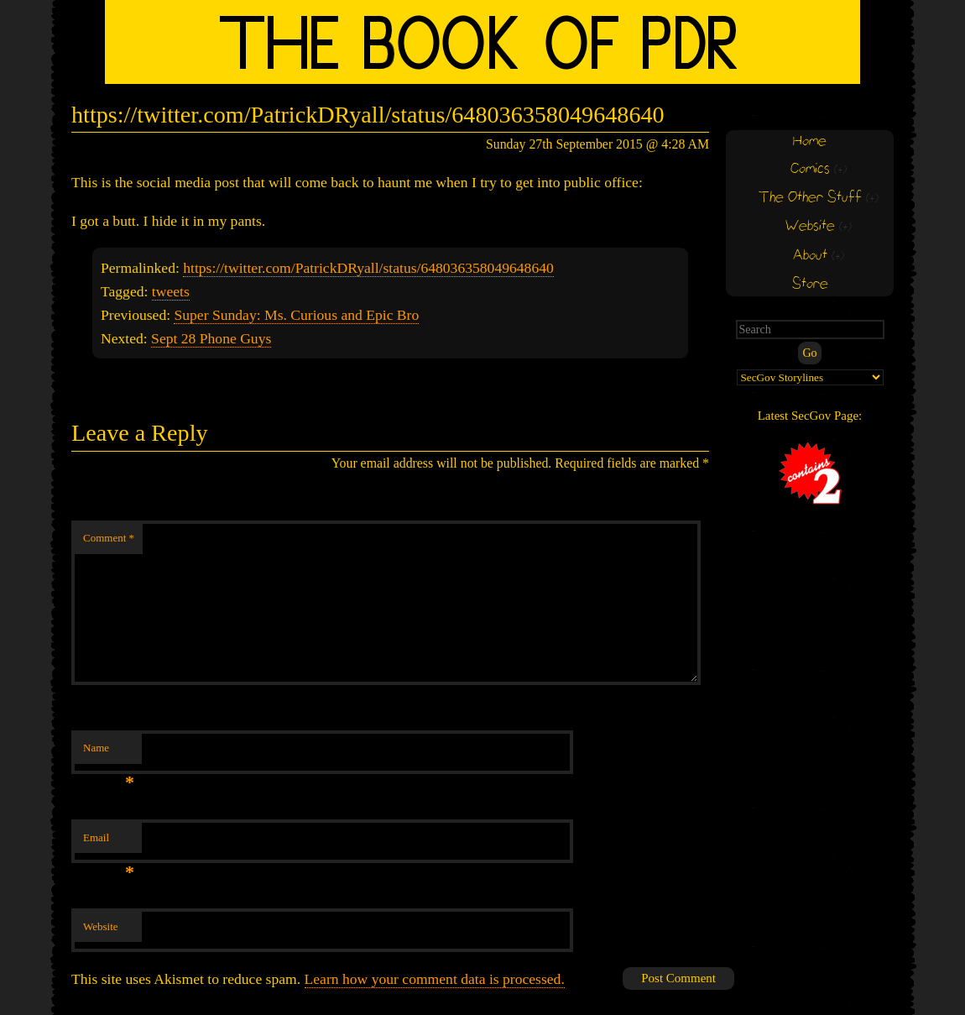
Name (108, 752)
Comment (108, 537)
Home (810, 141)
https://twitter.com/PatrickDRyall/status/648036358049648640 (368, 267)
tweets (171, 291)
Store (810, 284)
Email (108, 842)
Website (100, 926)
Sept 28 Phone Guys (211, 338)
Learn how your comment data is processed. (435, 979)
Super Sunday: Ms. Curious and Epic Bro (296, 314)
